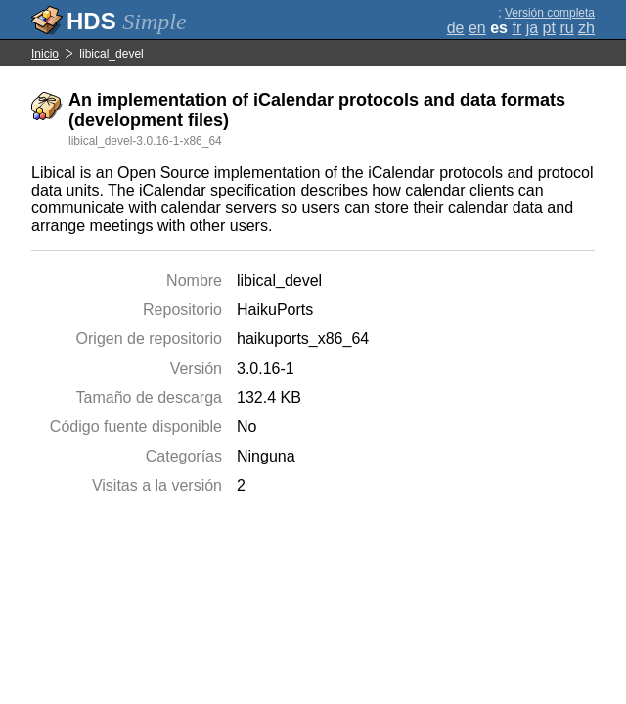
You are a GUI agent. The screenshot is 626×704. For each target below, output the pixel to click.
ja (532, 28)
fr (516, 28)
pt (549, 28)
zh (586, 28)
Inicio (45, 54)
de (456, 28)
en (477, 28)
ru (566, 28)
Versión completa (550, 13)
